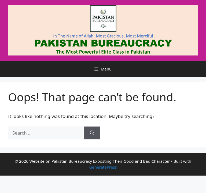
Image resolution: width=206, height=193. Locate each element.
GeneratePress (103, 167)
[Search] (92, 133)
